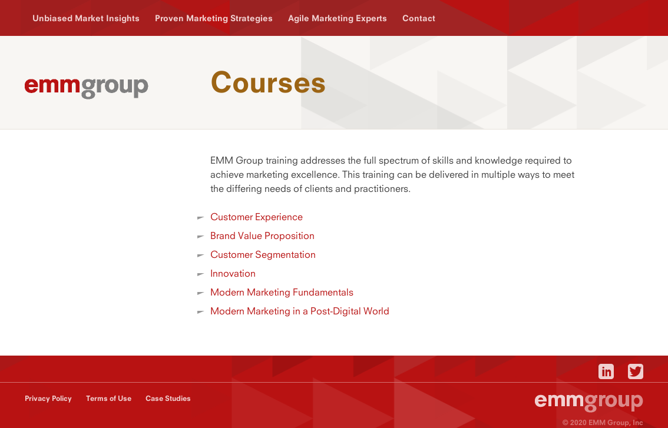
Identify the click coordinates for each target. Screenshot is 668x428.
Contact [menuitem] (418, 18)
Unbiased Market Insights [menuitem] (86, 18)
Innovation (233, 273)
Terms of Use (108, 398)
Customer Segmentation (263, 254)
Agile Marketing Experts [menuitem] (337, 18)
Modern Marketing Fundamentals (281, 292)
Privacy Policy (48, 398)
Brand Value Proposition (262, 235)
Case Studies (168, 398)
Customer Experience (256, 217)
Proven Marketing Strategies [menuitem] (214, 18)
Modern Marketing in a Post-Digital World (299, 311)
